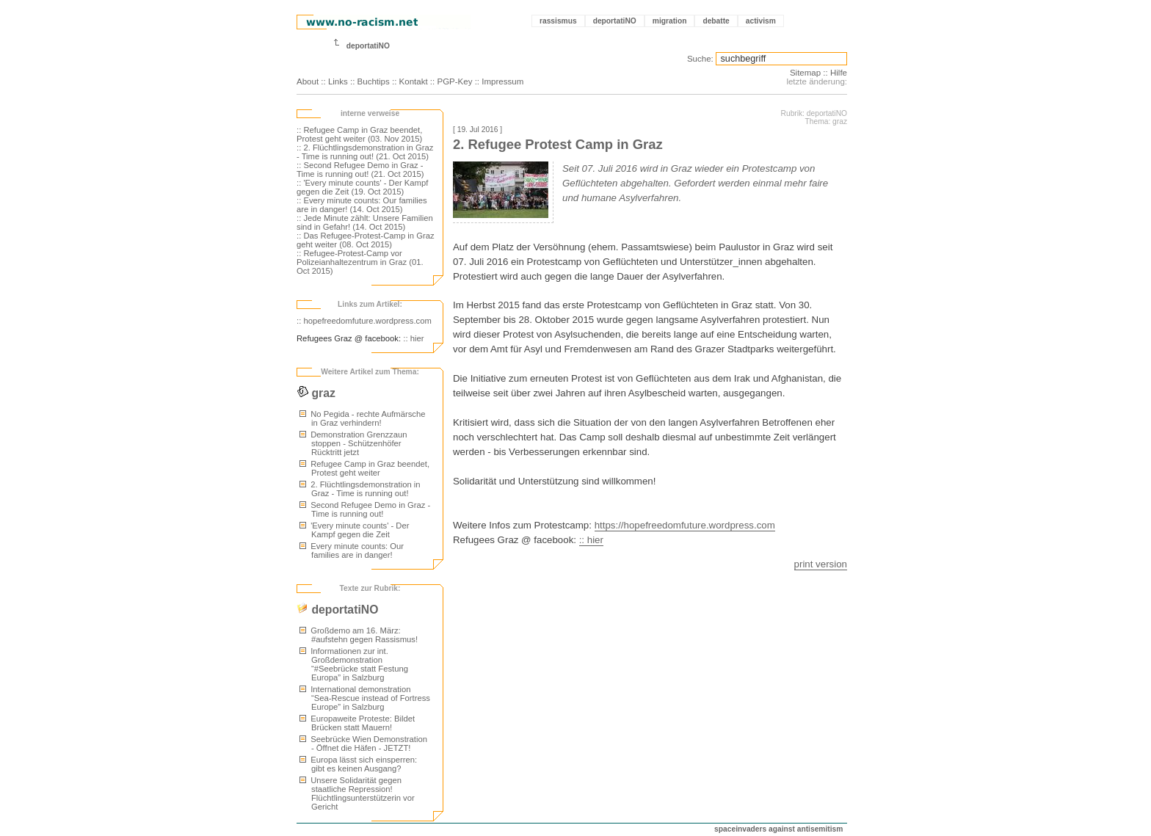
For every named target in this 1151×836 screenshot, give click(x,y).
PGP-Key (454, 81)
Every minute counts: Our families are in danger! (351, 550)
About (308, 81)
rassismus (558, 21)
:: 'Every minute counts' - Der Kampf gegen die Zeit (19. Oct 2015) (362, 187)
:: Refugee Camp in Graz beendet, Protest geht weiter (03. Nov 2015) (359, 134)
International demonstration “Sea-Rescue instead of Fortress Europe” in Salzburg (364, 698)
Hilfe (838, 72)
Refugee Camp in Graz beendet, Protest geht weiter (364, 468)
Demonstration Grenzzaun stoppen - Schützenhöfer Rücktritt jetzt (353, 443)
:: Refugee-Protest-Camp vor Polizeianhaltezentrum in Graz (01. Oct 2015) (360, 262)
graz (316, 393)
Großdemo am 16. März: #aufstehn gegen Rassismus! (358, 635)
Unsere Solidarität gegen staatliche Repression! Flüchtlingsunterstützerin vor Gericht (357, 793)
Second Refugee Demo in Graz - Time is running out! (364, 509)
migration (670, 21)
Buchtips (373, 81)
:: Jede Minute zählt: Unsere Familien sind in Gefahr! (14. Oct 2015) (365, 222)
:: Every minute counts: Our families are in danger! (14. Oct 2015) (362, 205)
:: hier (413, 338)
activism (761, 21)
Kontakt (413, 81)
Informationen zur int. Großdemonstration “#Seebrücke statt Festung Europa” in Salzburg (353, 664)
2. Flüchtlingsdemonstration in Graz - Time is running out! (360, 489)
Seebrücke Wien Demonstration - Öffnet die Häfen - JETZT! (363, 743)
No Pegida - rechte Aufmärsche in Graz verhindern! (362, 418)
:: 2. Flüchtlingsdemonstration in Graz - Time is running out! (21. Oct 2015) (365, 152)
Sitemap (805, 72)
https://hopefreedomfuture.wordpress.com (685, 525)
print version (820, 564)
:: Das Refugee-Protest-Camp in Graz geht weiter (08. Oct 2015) (366, 240)
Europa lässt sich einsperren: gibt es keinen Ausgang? (358, 764)
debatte (715, 21)
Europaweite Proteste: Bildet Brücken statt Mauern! (357, 723)
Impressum (502, 81)
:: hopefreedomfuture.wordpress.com (364, 320)
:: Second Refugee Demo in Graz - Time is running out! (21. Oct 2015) (360, 169)
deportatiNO (614, 21)
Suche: (700, 58)
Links (338, 81)
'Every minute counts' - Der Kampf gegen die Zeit (354, 530)
